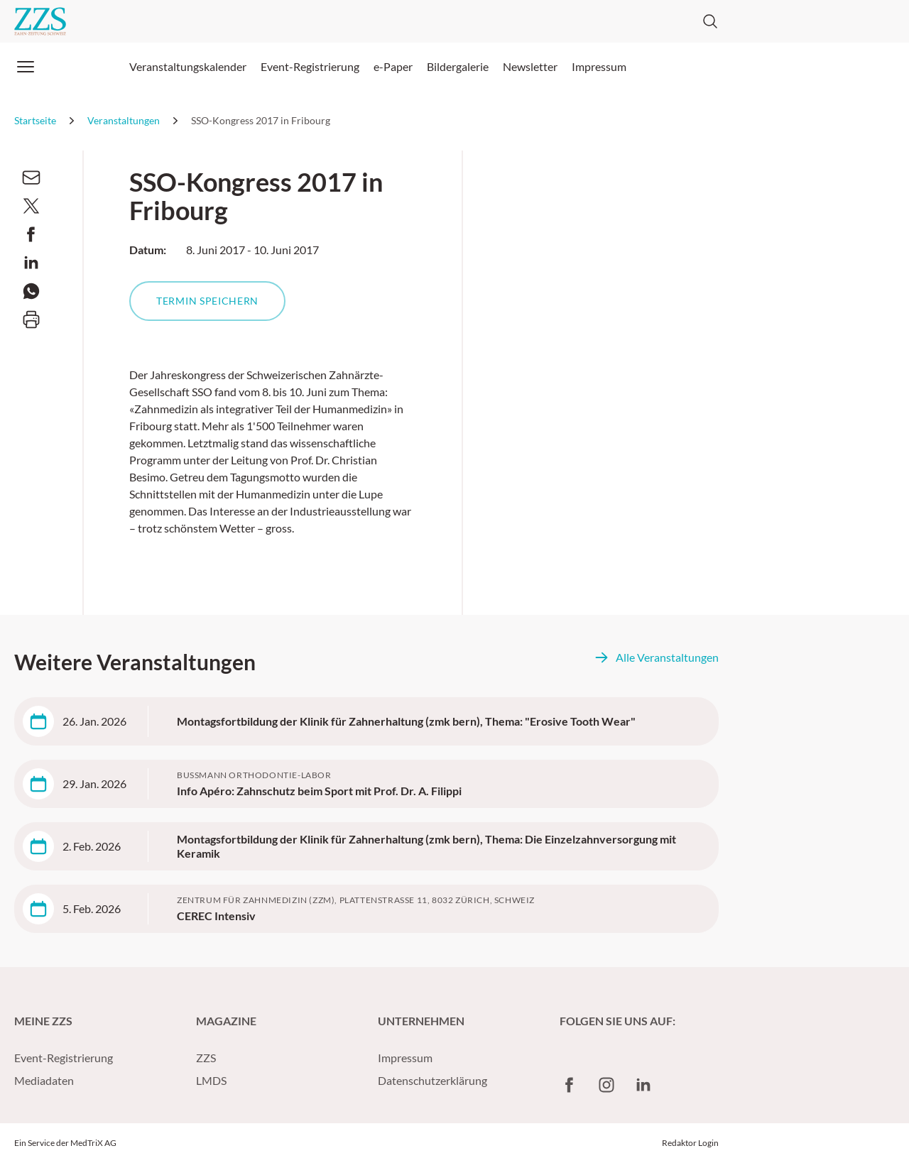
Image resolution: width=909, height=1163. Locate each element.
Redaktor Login (690, 1142)
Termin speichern (207, 301)
